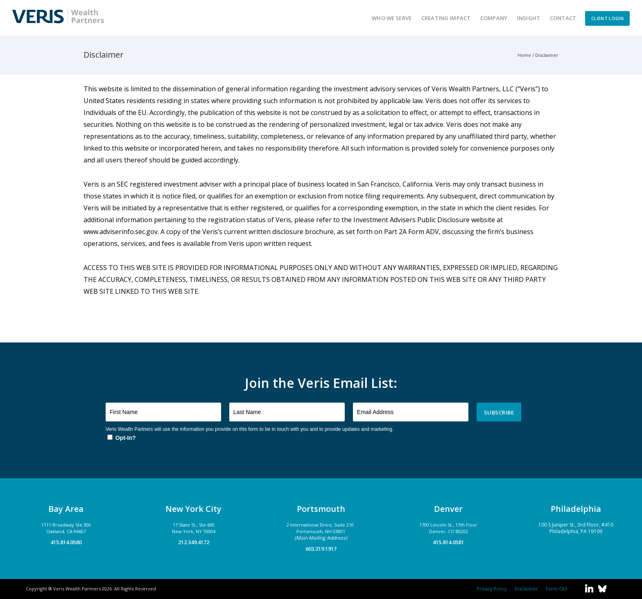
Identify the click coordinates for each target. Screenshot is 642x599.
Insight (528, 18)
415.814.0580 (65, 542)
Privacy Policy (492, 588)
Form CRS (555, 588)
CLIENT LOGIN (607, 18)
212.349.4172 (193, 542)
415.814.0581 (448, 542)
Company (493, 18)
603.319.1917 (321, 548)
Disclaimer (546, 55)
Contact (563, 18)
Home (524, 55)
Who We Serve (391, 18)
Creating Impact (445, 18)
